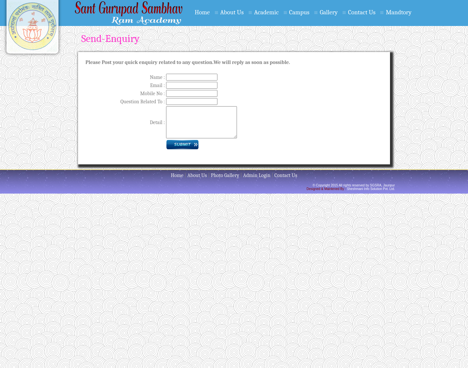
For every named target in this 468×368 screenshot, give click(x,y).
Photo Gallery (225, 175)
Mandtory (398, 12)
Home (202, 12)
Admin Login (256, 175)
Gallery (329, 12)
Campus (299, 12)
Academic (266, 12)
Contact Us (361, 12)
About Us (232, 12)
